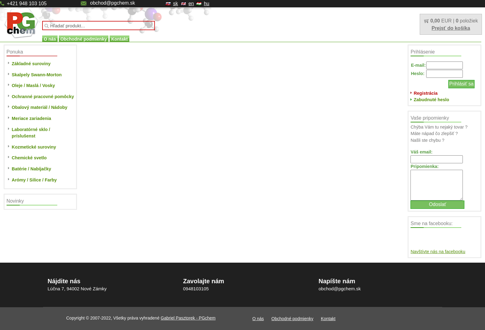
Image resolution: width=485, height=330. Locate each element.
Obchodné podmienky (83, 39)
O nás (50, 39)
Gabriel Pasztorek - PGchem (188, 318)
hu (206, 3)
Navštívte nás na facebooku (437, 251)
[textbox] (98, 25)
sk (175, 3)
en (191, 3)
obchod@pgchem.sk (112, 3)
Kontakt (119, 39)
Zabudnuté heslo (431, 99)
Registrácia (426, 93)
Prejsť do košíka (450, 28)
